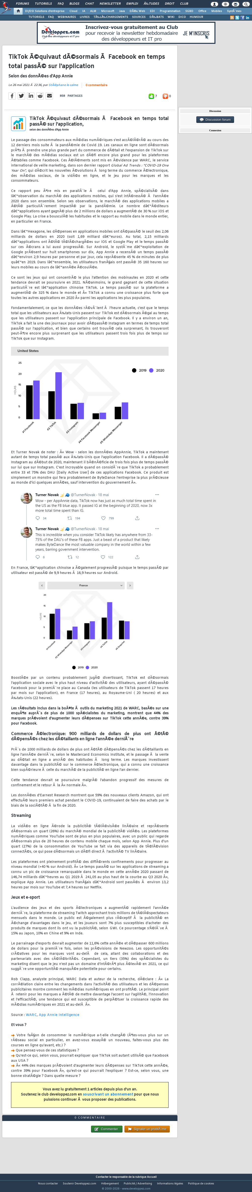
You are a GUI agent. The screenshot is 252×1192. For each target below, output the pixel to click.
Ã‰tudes (151, 4)
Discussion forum (215, 120)
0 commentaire (96, 89)
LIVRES (85, 17)
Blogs (74, 4)
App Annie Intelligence (59, 1018)
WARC (31, 1018)
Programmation (170, 11)
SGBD (189, 11)
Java (122, 11)
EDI (152, 11)
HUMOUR (196, 17)
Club (184, 4)
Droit (169, 4)
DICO (182, 17)
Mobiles (216, 11)
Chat (89, 4)
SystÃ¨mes (234, 11)
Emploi (132, 4)
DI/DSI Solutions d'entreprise (45, 11)
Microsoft (107, 11)
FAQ (60, 4)
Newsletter (110, 4)
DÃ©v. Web (137, 11)
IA (83, 11)
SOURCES (139, 17)
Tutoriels (43, 4)
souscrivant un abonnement (108, 1098)
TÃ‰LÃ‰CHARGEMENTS (110, 17)
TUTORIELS (36, 17)
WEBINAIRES (67, 17)
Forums (22, 4)
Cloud (73, 11)
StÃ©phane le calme (63, 88)
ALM (93, 11)
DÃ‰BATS (156, 17)
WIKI (171, 17)
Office (202, 11)
